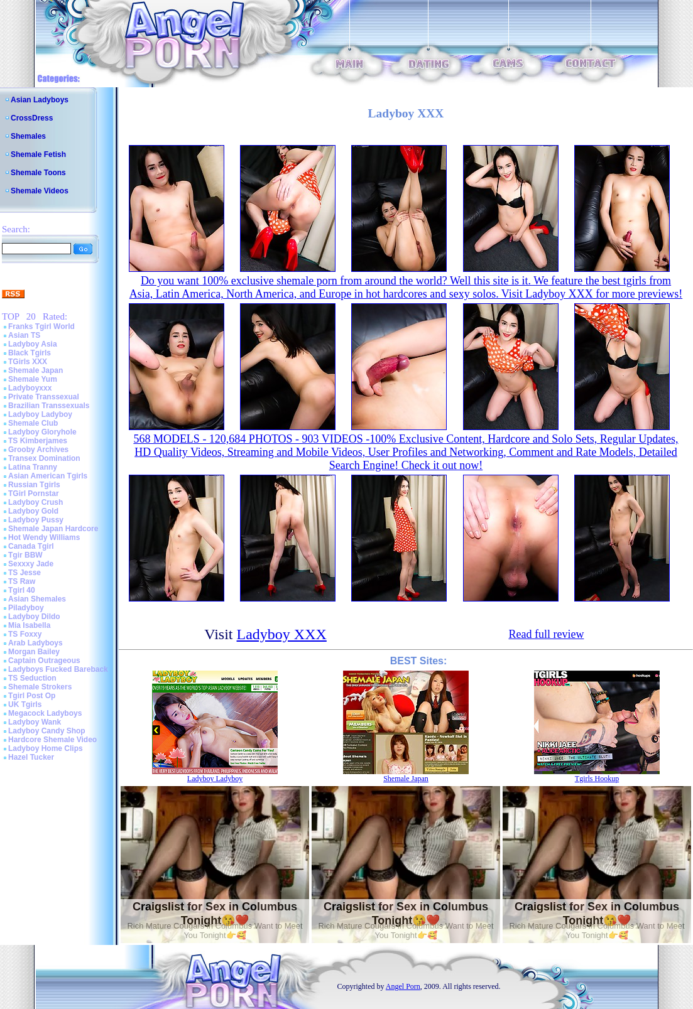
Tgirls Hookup (597, 778)
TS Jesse (24, 572)
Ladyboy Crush (35, 502)
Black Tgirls (29, 352)
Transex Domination (44, 458)
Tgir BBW (25, 555)
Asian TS (24, 335)
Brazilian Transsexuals (48, 405)
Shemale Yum (32, 379)
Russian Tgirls (34, 484)
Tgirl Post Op (31, 695)
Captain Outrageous (44, 660)
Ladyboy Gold (33, 511)
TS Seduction (32, 678)
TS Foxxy (24, 634)
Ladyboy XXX (282, 634)
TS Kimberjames (37, 440)
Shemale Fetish (38, 154)
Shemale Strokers (40, 687)
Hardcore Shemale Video (52, 739)
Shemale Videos (39, 190)
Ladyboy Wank (34, 722)
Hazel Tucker (31, 757)
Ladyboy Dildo (34, 616)
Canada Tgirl (31, 546)
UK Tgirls (24, 704)
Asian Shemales (37, 599)
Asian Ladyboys (39, 99)
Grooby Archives (38, 449)
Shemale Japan (35, 370)
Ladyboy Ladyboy (40, 414)
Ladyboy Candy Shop (46, 730)
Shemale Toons (38, 172)
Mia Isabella (29, 625)
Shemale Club (33, 423)
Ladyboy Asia (32, 344)
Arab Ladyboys (35, 643)
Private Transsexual (43, 396)
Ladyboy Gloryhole (42, 432)
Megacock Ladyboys (45, 713)
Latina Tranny (32, 467)
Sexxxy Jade (30, 563)
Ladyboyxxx (30, 388)
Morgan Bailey (34, 651)
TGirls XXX (27, 361)
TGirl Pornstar (33, 493)
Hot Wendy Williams (44, 537)
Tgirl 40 (21, 590)
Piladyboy (26, 607)
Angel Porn (403, 986)
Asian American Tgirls (47, 476)
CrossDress (32, 118)
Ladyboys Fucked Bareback (58, 669)
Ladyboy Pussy (35, 519)
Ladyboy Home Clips (45, 748)
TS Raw (21, 581)
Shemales (28, 136)
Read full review (546, 634)
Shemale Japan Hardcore (53, 528)
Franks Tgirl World (41, 326)
